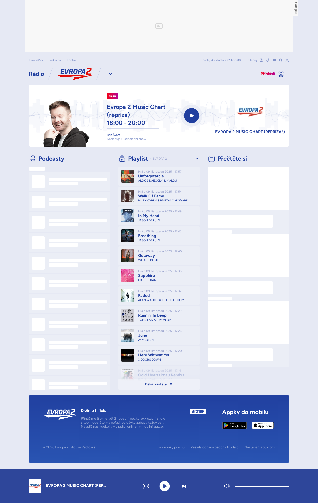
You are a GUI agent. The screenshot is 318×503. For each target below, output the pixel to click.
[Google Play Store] (234, 425)
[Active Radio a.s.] (198, 419)
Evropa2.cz (36, 60)
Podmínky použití (171, 447)
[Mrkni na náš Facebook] (281, 60)
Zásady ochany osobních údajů (214, 447)
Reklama (55, 60)
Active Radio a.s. (83, 447)
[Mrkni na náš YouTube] (274, 60)
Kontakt (72, 60)
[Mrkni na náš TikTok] (268, 60)
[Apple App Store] (262, 425)
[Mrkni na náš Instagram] (261, 60)
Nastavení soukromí (259, 447)
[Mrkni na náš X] (287, 60)
